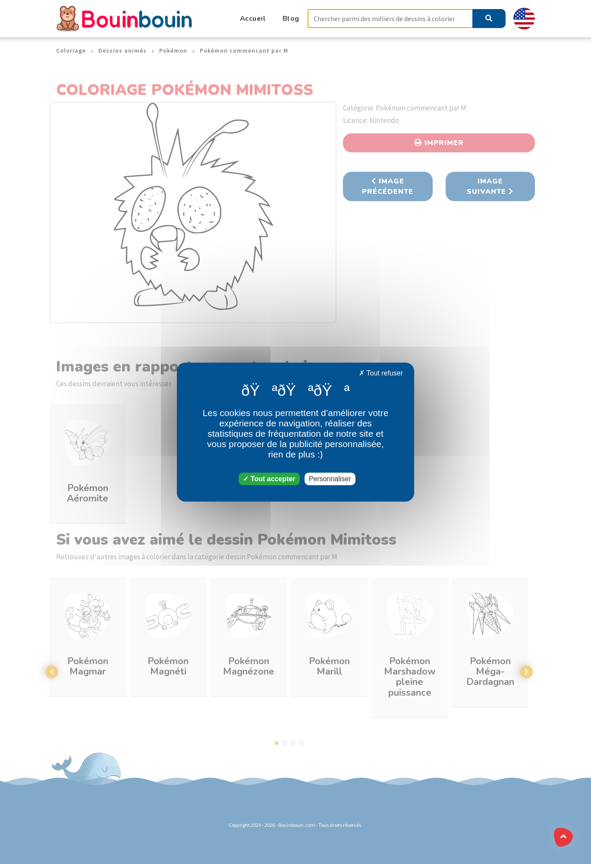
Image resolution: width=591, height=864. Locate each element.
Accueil (253, 18)
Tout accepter (269, 478)
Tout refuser (381, 373)
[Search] (390, 18)
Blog (291, 18)
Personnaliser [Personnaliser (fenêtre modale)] (330, 478)
